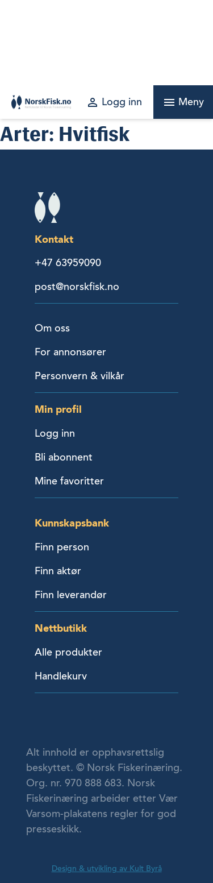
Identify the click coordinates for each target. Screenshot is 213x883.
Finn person (62, 547)
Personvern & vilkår (79, 376)
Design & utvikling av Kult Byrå (107, 868)
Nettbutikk (61, 628)
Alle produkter (68, 652)
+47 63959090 (68, 262)
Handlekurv (61, 676)
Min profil (58, 409)
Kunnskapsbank (72, 523)
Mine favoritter (69, 481)
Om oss (52, 328)
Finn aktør (58, 571)
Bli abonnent (64, 457)
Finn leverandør (71, 594)
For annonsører (70, 352)
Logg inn (55, 433)
